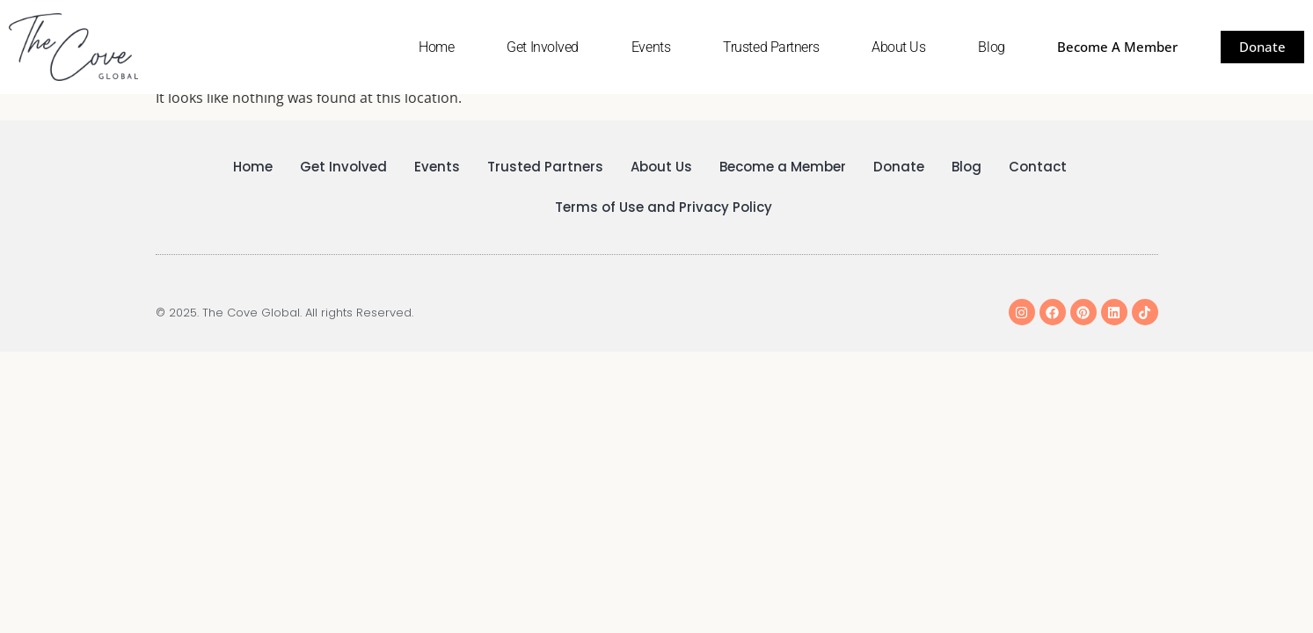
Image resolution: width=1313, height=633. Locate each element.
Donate (898, 166)
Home (436, 47)
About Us (898, 47)
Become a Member (782, 166)
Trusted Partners (771, 47)
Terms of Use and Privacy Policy (663, 207)
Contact (1038, 166)
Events (650, 47)
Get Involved (543, 47)
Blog (991, 47)
